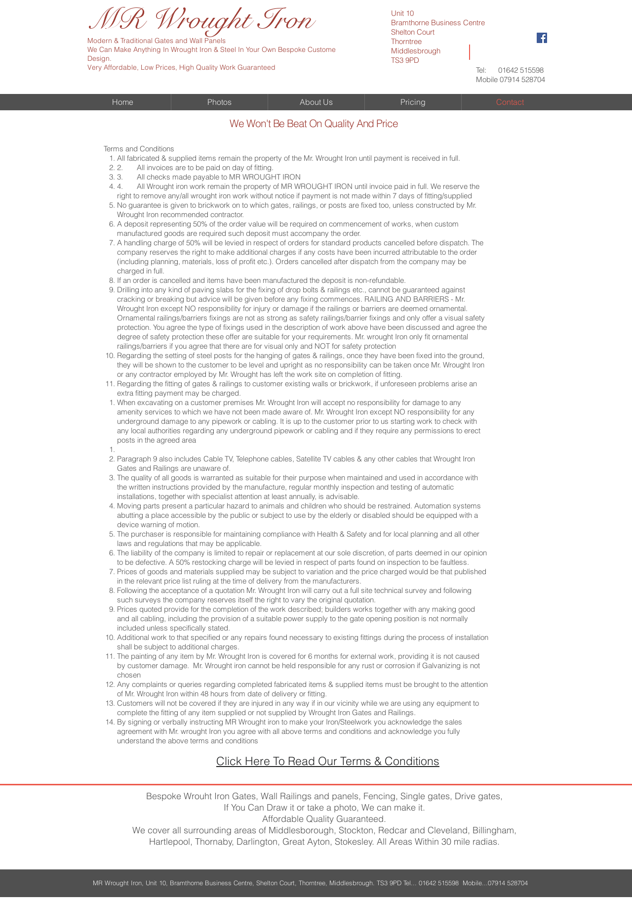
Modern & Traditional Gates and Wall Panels (156, 40)
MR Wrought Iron (200, 19)
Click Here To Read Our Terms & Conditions (327, 761)
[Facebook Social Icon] (542, 38)
